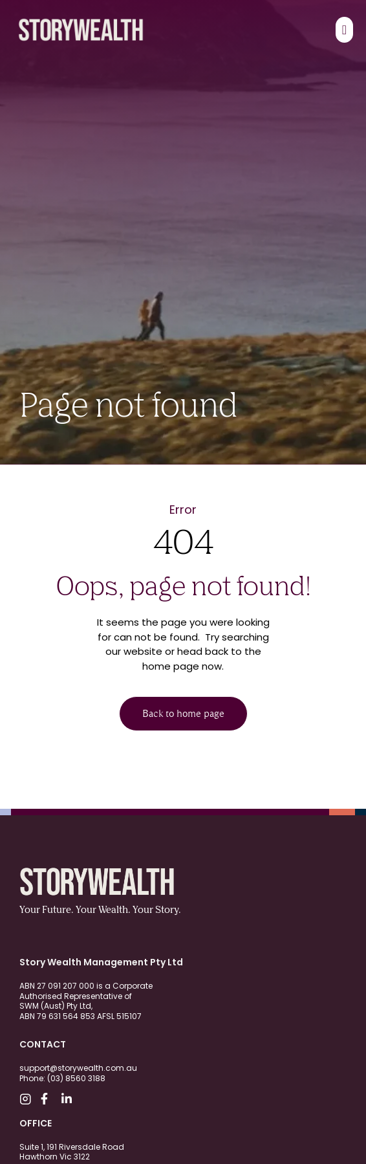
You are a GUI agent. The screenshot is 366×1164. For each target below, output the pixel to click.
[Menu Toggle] (344, 30)
